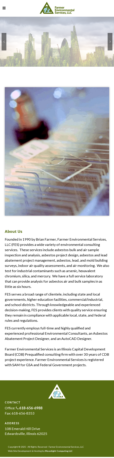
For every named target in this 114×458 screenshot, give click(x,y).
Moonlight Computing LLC (59, 451)
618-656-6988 (29, 408)
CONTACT (13, 402)
